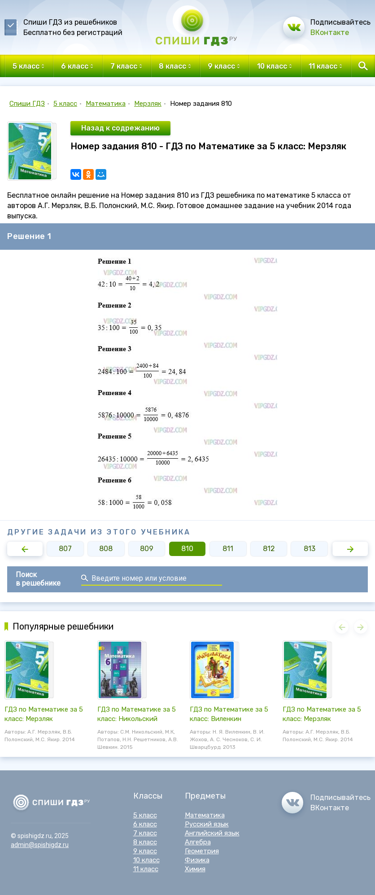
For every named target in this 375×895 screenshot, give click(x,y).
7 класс (145, 833)
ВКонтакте (329, 32)
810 (187, 548)
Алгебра (198, 842)
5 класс (65, 104)
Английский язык (212, 833)
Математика (106, 104)
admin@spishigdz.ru (40, 844)
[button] (25, 549)
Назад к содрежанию (120, 128)
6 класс (145, 824)
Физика (197, 860)
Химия (195, 869)
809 (146, 548)
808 (106, 548)
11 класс (145, 869)
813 (309, 548)
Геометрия (202, 851)
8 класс (145, 842)
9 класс (145, 851)
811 (227, 548)
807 (65, 548)
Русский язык (207, 824)
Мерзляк (147, 104)
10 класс (146, 860)
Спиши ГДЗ (27, 104)
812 (269, 548)
